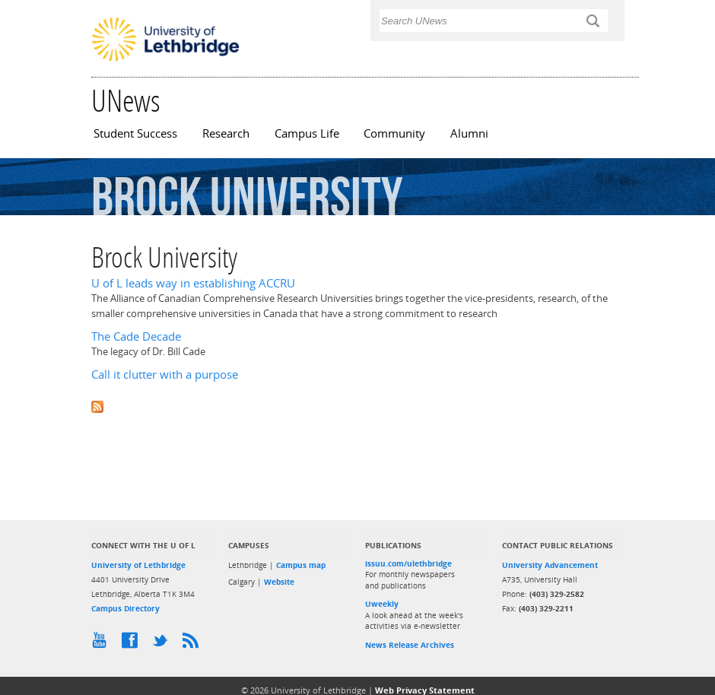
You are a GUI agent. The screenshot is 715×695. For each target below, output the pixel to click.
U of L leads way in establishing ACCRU (193, 283)
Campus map (301, 565)
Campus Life (307, 133)
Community (394, 133)
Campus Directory (125, 608)
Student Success (135, 133)
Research (225, 133)
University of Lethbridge (138, 565)
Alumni (469, 133)
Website (279, 581)
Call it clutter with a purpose (164, 374)
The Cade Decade (136, 336)
